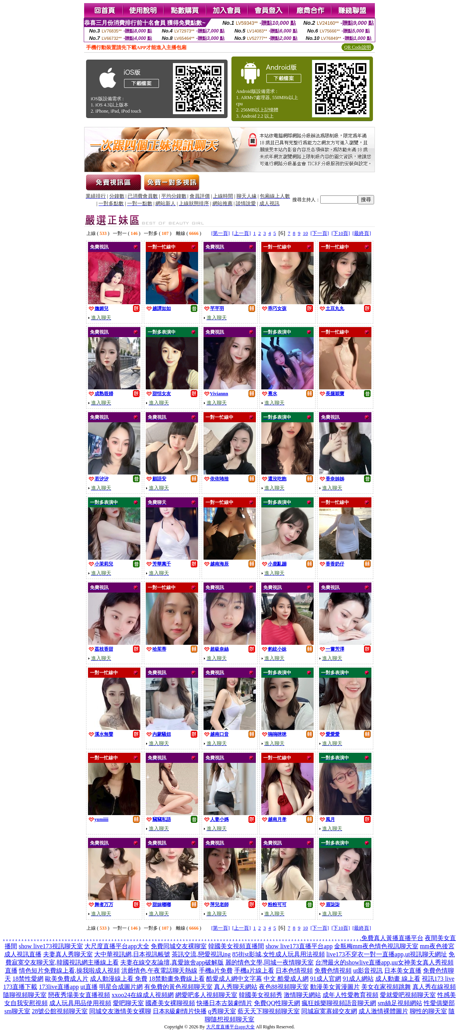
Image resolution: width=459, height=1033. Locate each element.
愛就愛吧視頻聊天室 (408, 995)
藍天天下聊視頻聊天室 (269, 1011)
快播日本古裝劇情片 (224, 1003)
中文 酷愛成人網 (286, 978)
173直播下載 (20, 986)
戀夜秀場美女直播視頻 (79, 995)
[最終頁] (361, 233)
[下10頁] (340, 233)
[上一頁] (241, 233)
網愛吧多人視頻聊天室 (206, 995)
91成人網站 (358, 978)
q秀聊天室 (222, 1011)
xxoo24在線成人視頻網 (143, 995)
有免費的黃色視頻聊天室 (178, 986)
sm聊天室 (17, 1011)
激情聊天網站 (302, 995)
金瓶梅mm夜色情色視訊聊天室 (376, 946)
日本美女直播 (402, 970)
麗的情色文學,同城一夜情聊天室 (269, 962)
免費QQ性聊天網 (277, 1003)
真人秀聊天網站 (235, 986)
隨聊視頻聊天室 (25, 995)
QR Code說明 (357, 47)
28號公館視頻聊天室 (60, 1011)
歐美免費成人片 (66, 978)
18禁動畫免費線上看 (177, 978)
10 (305, 233)
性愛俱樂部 (439, 1003)
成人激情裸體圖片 (383, 1011)
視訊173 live (438, 978)
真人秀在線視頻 (434, 986)
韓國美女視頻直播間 (236, 946)
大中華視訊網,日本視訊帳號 (132, 954)
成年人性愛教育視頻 (350, 995)
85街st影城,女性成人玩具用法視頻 (278, 954)
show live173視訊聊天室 (51, 946)
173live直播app (59, 986)
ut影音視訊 (368, 970)
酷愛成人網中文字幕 (234, 978)
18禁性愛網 (27, 978)
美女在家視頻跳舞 (386, 986)
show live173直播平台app (299, 946)
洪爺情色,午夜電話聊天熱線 (159, 970)
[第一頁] (220, 233)
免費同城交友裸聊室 (179, 946)
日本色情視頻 (294, 970)
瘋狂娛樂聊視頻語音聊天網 (339, 1003)
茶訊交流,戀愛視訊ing (201, 954)
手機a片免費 (216, 970)
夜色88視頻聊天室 (284, 986)
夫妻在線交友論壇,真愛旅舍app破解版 (172, 962)
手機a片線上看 (254, 970)
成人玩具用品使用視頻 (80, 1003)
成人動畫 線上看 (397, 978)
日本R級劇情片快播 (180, 1011)
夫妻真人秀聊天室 (68, 954)
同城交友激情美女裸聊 (120, 1011)
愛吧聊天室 (128, 1003)
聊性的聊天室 (428, 1011)
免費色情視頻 (333, 970)
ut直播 (88, 986)
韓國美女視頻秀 (260, 995)
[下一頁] (320, 233)
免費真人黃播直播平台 (392, 938)
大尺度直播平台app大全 (117, 946)
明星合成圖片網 (121, 986)
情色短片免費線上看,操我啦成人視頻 (69, 970)
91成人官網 (325, 978)
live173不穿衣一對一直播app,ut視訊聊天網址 (386, 954)
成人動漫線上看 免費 (118, 978)
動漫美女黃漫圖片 (335, 986)
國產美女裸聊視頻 (170, 1003)
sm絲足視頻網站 (400, 1003)
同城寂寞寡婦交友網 (329, 1011)
